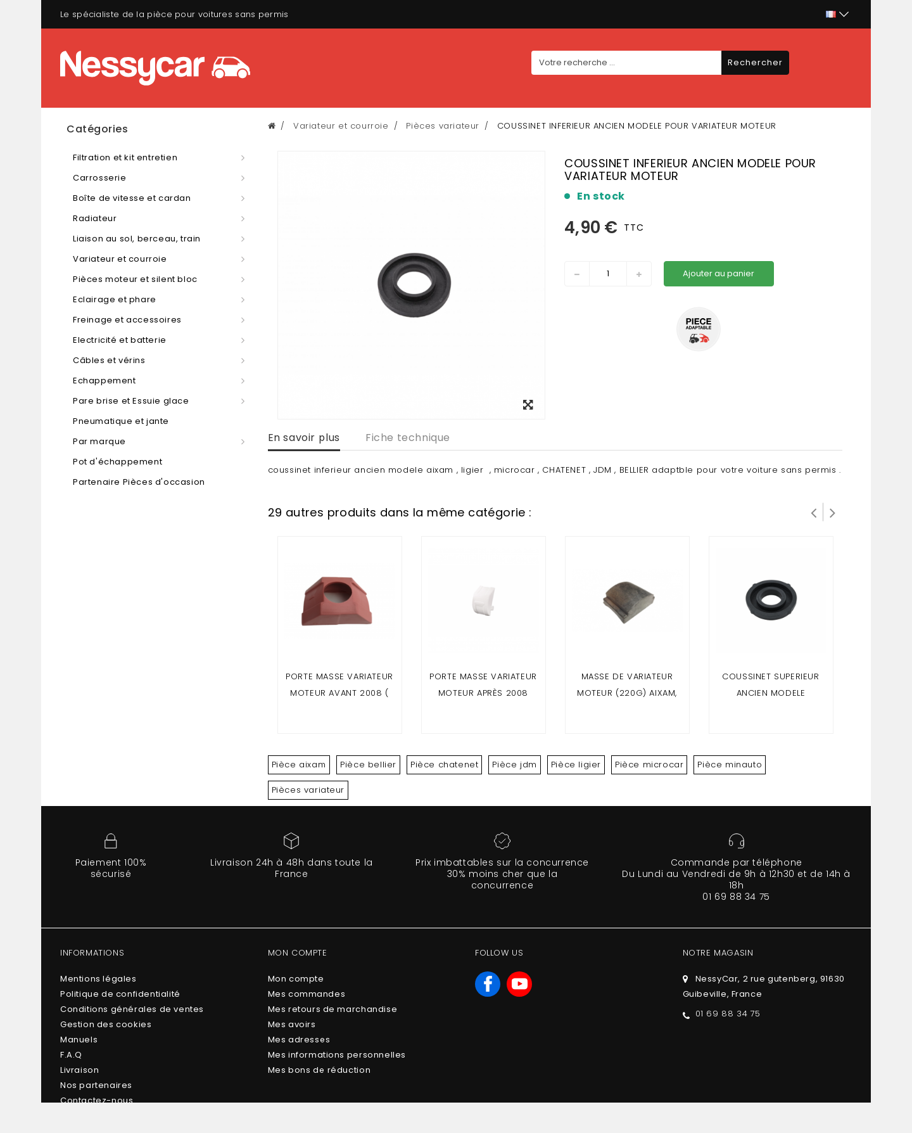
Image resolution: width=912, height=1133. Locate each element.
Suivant (832, 512)
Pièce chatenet (444, 765)
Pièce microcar (649, 765)
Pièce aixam (299, 765)
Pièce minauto (729, 765)
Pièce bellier (368, 765)
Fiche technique (407, 437)
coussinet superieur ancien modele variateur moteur (770, 692)
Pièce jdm (514, 765)
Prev (813, 512)
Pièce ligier (576, 765)
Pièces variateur (308, 790)
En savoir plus (304, 437)
